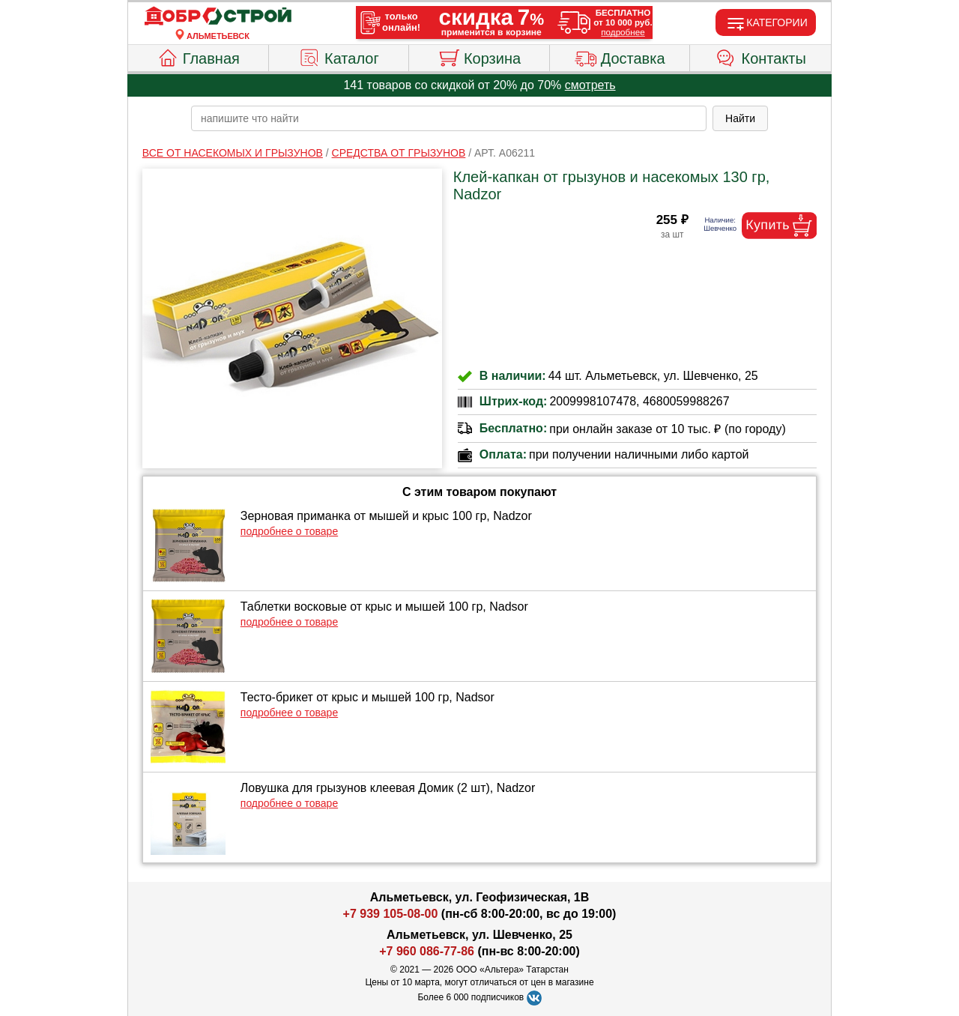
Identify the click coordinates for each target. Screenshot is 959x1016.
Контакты (761, 56)
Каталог (338, 56)
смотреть (590, 85)
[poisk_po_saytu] (449, 118)
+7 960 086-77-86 (426, 951)
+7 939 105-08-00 (390, 913)
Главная (198, 56)
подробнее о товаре (289, 531)
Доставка (620, 56)
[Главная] (218, 16)
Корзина (479, 56)
